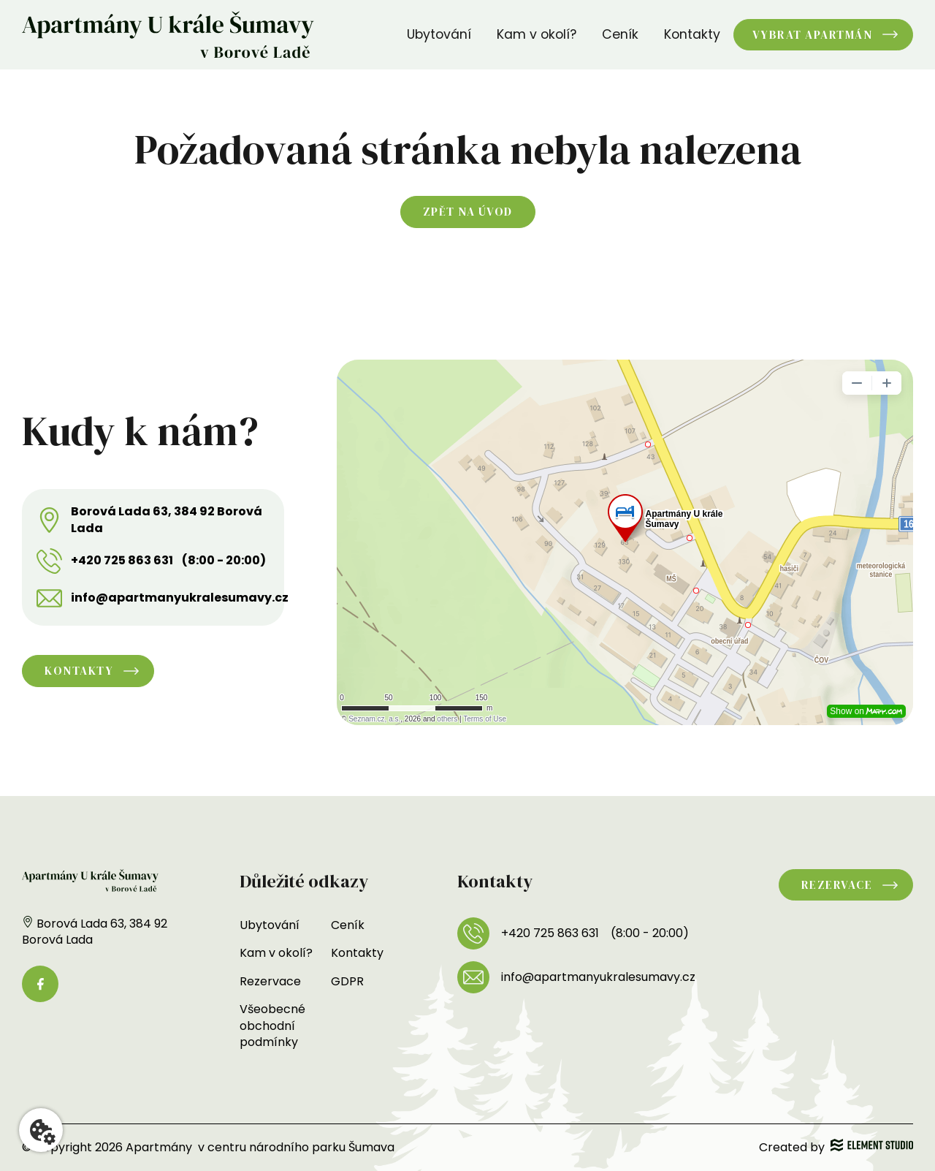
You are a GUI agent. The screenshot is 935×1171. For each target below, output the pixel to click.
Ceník (620, 34)
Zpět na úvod (468, 211)
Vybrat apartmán (812, 34)
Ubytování (439, 34)
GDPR (347, 981)
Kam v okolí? (536, 34)
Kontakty (692, 34)
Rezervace (270, 981)
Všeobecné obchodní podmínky (272, 1025)
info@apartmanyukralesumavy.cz (180, 598)
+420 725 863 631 (122, 561)
